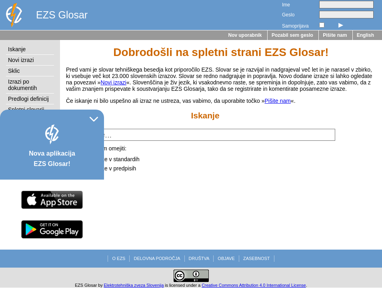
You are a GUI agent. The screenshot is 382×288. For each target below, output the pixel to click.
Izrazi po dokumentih (22, 84)
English (365, 35)
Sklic (14, 71)
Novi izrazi (21, 60)
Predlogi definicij (28, 99)
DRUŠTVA (199, 258)
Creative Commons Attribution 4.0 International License (254, 285)
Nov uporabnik (245, 35)
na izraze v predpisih (110, 168)
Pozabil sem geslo (292, 35)
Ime (286, 5)
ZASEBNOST (256, 258)
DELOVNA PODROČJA (157, 258)
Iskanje (17, 49)
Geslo (288, 15)
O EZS (118, 258)
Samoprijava (295, 26)
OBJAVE (226, 258)
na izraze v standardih (112, 159)
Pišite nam (335, 35)
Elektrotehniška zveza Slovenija (134, 285)
